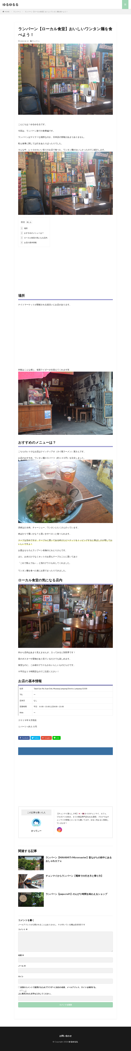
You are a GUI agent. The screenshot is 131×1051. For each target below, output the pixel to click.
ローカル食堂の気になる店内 (33, 237)
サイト (21, 976)
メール (22, 966)
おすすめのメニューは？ (32, 233)
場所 (24, 228)
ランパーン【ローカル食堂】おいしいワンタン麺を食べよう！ (46, 12)
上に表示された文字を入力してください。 (35, 994)
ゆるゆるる (11, 4)
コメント (23, 929)
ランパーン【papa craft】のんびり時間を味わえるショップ (76, 894)
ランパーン (17, 12)
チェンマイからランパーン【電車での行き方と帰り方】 (74, 875)
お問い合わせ (65, 1036)
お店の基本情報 (28, 242)
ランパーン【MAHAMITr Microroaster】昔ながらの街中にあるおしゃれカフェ (79, 859)
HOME (7, 12)
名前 (21, 955)
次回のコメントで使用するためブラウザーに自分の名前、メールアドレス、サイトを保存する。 (58, 987)
